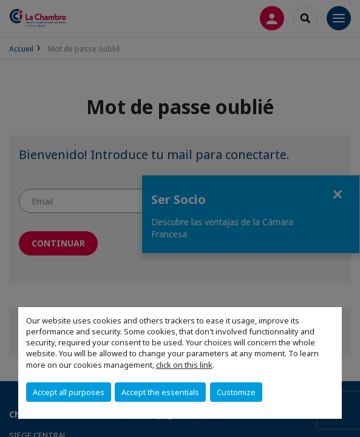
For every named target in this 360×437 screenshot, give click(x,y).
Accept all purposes (68, 392)
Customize (236, 392)
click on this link (184, 364)
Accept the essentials (160, 392)
